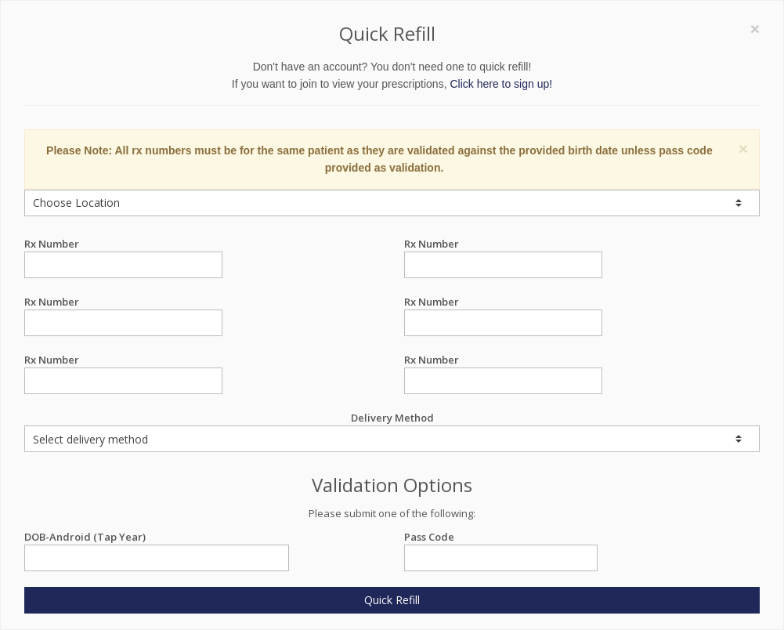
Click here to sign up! (501, 84)
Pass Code (501, 537)
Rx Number (123, 244)
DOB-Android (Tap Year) (156, 537)
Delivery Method (392, 431)
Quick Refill (392, 599)
